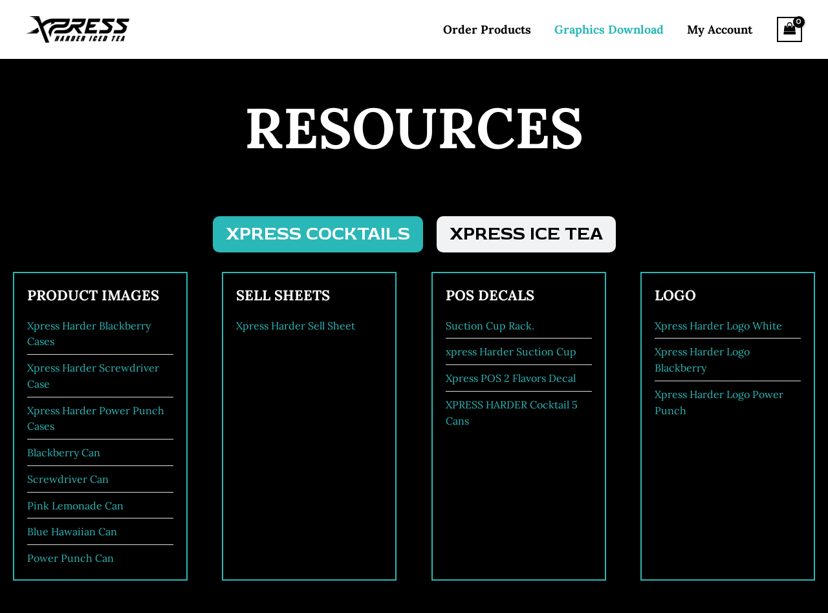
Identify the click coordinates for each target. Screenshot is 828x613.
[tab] (318, 234)
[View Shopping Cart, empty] (790, 29)
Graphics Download (609, 29)
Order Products (487, 29)
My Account (719, 29)
